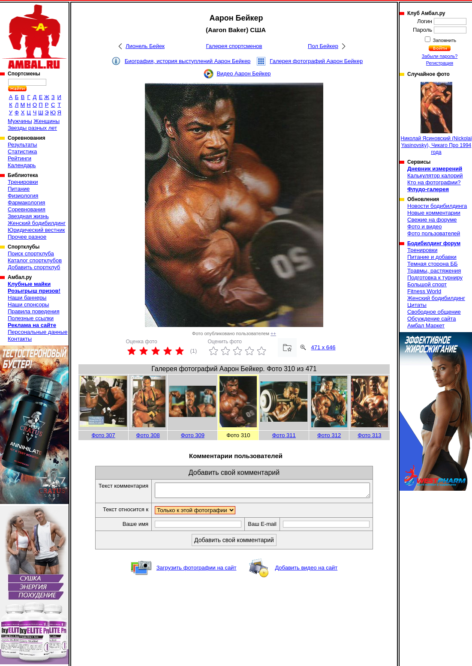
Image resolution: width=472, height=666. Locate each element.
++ (273, 333)
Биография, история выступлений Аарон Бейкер (188, 61)
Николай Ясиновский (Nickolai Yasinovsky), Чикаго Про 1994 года (436, 118)
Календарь (22, 165)
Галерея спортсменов (234, 46)
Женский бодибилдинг (37, 223)
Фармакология (26, 202)
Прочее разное (27, 237)
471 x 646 (323, 347)
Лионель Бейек (145, 46)
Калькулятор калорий (435, 175)
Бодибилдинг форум (433, 243)
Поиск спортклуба (31, 253)
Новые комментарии (433, 213)
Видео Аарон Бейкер (243, 73)
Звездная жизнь (28, 216)
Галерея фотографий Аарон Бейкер (316, 61)
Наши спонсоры (28, 304)
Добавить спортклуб (34, 267)
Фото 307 (103, 435)
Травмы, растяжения (434, 270)
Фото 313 (369, 435)
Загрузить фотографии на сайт (196, 570)
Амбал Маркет (426, 325)
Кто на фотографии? (434, 182)
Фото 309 (192, 435)
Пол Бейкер (323, 46)
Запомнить (444, 40)
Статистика (22, 151)
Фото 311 (284, 435)
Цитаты (417, 305)
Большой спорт (427, 284)
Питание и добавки (432, 257)
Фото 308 (148, 435)
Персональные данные (38, 332)
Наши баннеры (27, 297)
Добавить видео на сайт (306, 570)
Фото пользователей (433, 233)
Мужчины (20, 121)
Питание (19, 189)
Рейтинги (19, 158)
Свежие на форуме (432, 219)
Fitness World (424, 291)
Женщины (46, 121)
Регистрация (439, 63)
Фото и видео (424, 226)
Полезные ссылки (31, 318)
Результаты (22, 144)
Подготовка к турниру (435, 277)
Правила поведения (34, 311)
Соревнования (26, 209)
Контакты (20, 339)
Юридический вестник (36, 230)
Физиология (23, 195)
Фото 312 (329, 435)
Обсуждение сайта (431, 318)
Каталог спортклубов (35, 260)
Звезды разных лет (32, 128)
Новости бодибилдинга (437, 206)
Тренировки (23, 182)
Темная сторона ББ (432, 264)
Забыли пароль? (440, 56)
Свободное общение (434, 312)
